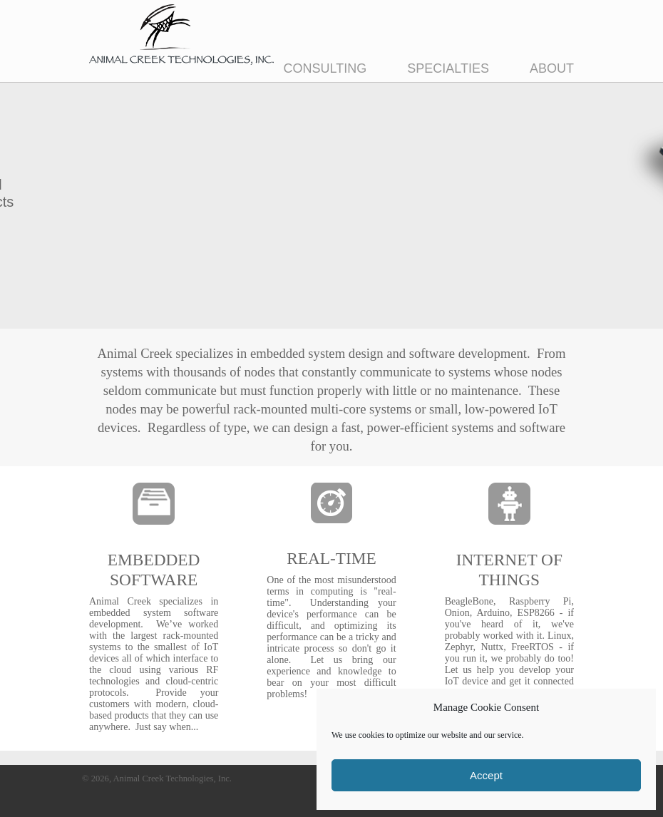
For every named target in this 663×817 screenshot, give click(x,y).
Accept (486, 775)
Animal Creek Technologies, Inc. (181, 34)
